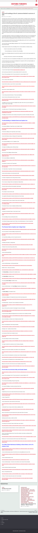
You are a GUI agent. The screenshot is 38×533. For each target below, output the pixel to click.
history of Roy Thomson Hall (25, 491)
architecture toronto (24, 487)
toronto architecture (24, 498)
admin (10, 16)
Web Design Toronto (22, 530)
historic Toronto (32, 489)
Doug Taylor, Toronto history (25, 488)
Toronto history (30, 498)
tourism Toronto (30, 502)
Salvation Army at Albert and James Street (27, 496)
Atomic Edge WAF (15, 530)
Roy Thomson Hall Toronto (25, 495)
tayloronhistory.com (24, 497)
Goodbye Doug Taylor (6, 488)
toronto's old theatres (24, 502)
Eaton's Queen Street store (25, 489)
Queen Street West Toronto (25, 494)
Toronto (3, 11)
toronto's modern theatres (25, 501)
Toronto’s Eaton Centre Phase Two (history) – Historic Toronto (28, 504)
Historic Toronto (19, 4)
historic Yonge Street (32, 490)
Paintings (2, 522)
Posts (2, 524)
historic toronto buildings (24, 490)
